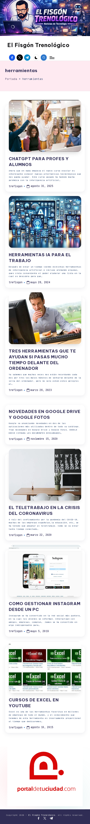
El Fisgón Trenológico (38, 45)
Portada (11, 79)
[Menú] (52, 57)
